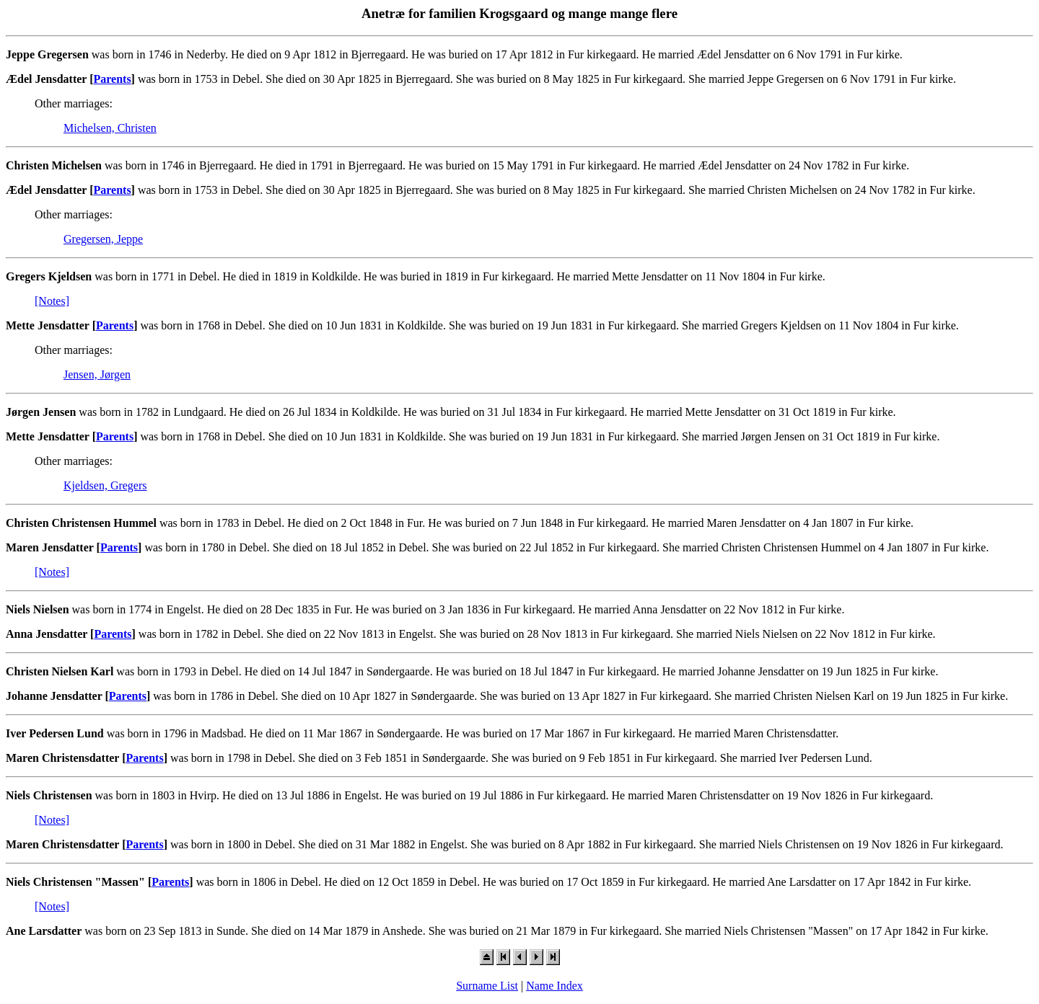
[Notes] (52, 301)
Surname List (487, 985)
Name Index (554, 985)
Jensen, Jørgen (97, 374)
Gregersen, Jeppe (103, 239)
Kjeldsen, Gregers (105, 485)
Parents (112, 79)
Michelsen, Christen (110, 128)
